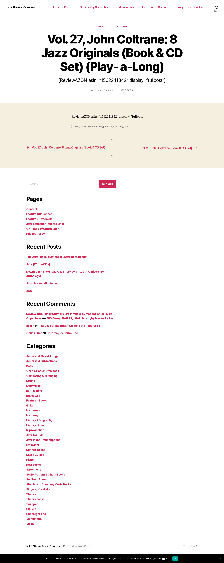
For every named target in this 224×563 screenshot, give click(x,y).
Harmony (32, 424)
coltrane (92, 127)
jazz (100, 127)
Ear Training (35, 399)
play (121, 127)
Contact (199, 7)
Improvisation (36, 439)
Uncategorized (37, 523)
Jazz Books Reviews (22, 7)
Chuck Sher (34, 342)
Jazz (29, 295)
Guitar (30, 414)
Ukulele (31, 518)
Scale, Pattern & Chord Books (47, 483)
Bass (29, 375)
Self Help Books (37, 488)
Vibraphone (34, 527)
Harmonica (34, 419)
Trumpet (32, 513)
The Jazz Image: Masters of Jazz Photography (59, 261)
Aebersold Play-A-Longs (112, 27)
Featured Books (37, 409)
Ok (175, 558)
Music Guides (36, 463)
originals (113, 127)
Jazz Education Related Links (128, 7)
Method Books (36, 458)
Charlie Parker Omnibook (44, 379)
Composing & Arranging (43, 384)
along (77, 127)
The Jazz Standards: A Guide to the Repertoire (73, 334)
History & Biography (40, 429)
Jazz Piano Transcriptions (44, 449)
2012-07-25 (126, 90)
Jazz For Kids (35, 444)
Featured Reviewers (64, 7)
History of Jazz (37, 434)
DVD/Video (34, 394)
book (84, 127)
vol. (126, 127)
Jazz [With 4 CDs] (39, 268)
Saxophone (34, 478)
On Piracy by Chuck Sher (94, 7)
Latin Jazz (33, 454)
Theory (31, 503)
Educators (33, 404)
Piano (30, 468)
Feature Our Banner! (160, 7)
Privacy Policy (183, 7)
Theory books (36, 508)
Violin (30, 532)
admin (30, 334)
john (106, 127)
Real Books (34, 473)
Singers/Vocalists (39, 498)
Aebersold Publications (43, 370)
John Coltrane (105, 90)
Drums (31, 389)
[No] (220, 558)
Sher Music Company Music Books (51, 493)
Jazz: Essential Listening (43, 287)
